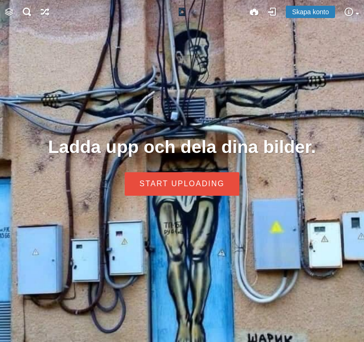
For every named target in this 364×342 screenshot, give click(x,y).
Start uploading (181, 184)
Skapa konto (310, 12)
